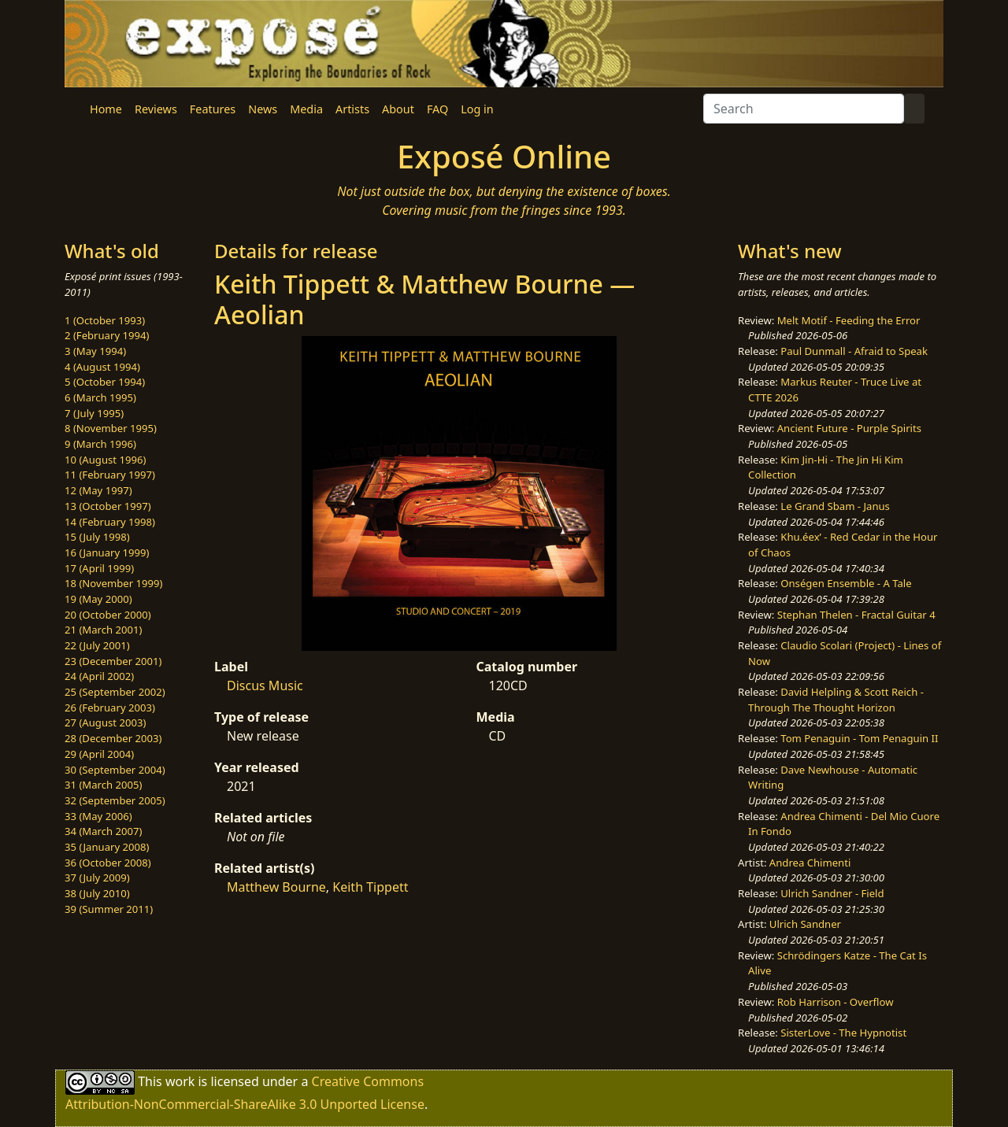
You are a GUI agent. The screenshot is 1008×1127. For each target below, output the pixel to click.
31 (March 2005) (103, 785)
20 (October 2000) (108, 615)
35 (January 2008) (107, 847)
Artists (352, 109)
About (398, 109)
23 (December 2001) (113, 661)
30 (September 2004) (115, 770)
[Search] (803, 109)
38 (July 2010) (97, 893)
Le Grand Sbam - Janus (835, 506)
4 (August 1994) (102, 367)
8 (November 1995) (111, 428)
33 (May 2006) (98, 816)
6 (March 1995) (100, 397)
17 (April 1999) (99, 568)
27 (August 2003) (105, 722)
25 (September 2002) (115, 692)
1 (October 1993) (105, 320)
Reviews (156, 109)
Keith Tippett (370, 887)
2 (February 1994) (107, 335)
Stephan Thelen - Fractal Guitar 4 (856, 615)
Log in (477, 109)
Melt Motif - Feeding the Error (849, 320)
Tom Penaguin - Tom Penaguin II (859, 738)
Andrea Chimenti (810, 862)
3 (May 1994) (95, 351)
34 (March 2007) (103, 831)
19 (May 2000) (98, 599)
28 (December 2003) (113, 738)
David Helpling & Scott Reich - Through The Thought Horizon (836, 700)
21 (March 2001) (103, 630)
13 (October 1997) (108, 506)
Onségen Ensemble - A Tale (845, 583)
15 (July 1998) (97, 537)
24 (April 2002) (99, 676)
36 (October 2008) (108, 862)
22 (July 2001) (97, 645)
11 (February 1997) (110, 474)
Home (106, 109)
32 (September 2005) (115, 800)
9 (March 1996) (100, 444)
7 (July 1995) (94, 413)
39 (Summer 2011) (109, 909)
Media (306, 109)
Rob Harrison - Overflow (835, 1002)
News (262, 109)
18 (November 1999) (114, 583)
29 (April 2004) (99, 754)
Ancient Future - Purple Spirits (849, 428)
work (180, 1080)
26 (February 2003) (110, 707)
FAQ (437, 109)
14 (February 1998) (110, 522)
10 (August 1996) (105, 460)
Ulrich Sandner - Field (832, 893)
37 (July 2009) (97, 877)
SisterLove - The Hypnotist (843, 1032)
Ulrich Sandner (805, 924)
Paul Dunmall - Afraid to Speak (854, 351)
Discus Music (265, 685)
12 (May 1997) (98, 490)
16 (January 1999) (107, 552)
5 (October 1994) (105, 382)
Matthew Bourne (276, 887)
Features (212, 109)
